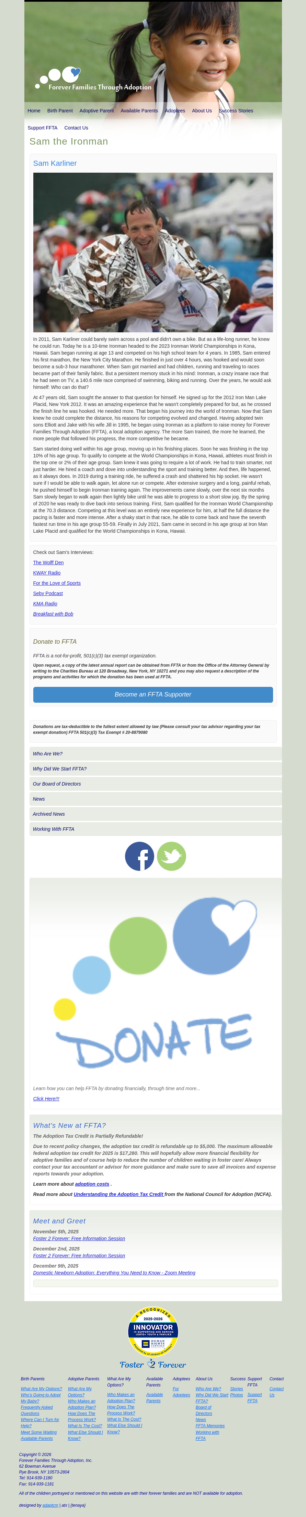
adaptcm (50, 1505)
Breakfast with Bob (53, 614)
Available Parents (139, 110)
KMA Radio (45, 603)
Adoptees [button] (175, 110)
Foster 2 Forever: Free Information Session (79, 1238)
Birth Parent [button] (60, 110)
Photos (236, 1395)
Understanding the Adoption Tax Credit (119, 1194)
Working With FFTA (54, 829)
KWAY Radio (47, 573)
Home (34, 110)
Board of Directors (204, 1410)
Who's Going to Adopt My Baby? (41, 1398)
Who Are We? (48, 753)
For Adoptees (181, 1391)
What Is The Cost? (85, 1425)
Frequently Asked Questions (37, 1410)
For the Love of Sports (57, 583)
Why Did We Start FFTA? (60, 769)
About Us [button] (202, 110)
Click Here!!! (46, 1098)
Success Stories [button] (236, 110)
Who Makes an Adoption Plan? (82, 1404)
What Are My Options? (41, 1388)
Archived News (49, 814)
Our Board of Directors (57, 784)
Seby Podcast (48, 593)
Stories (236, 1388)
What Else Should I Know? (85, 1435)
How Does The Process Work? (82, 1416)
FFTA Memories (210, 1425)
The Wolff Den (48, 562)
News (39, 799)
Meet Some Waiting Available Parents (39, 1435)
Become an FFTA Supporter (153, 694)
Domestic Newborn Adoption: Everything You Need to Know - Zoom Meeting (114, 1272)
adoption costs (92, 1184)
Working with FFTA (207, 1435)
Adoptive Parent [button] (97, 110)
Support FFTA (43, 128)
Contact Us (76, 128)
